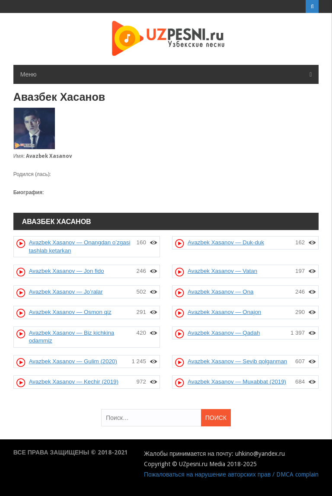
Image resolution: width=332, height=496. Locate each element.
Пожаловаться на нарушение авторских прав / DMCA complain (231, 474)
